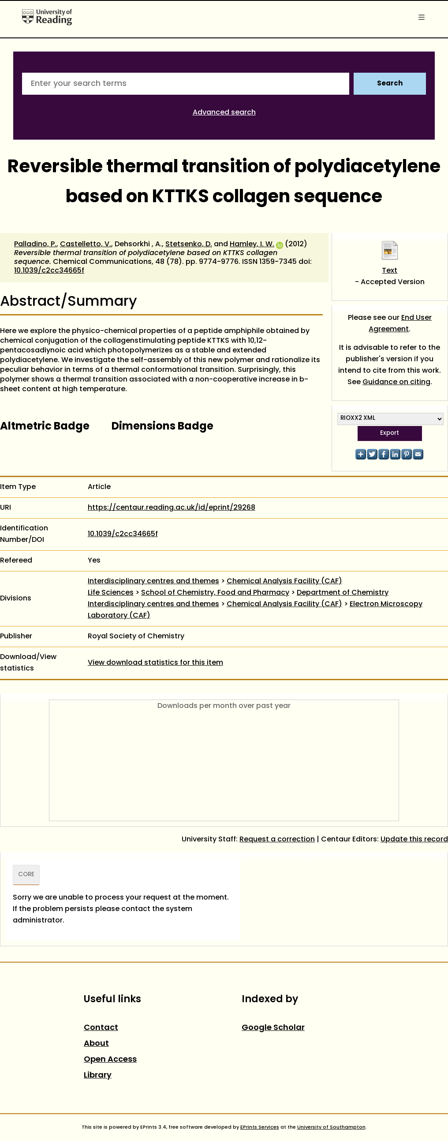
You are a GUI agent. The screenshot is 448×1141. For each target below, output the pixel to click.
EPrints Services (259, 1127)
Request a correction (277, 839)
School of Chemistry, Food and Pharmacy (215, 593)
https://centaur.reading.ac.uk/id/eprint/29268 (171, 508)
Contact (101, 1028)
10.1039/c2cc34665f (49, 271)
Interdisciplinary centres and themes (153, 581)
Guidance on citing (396, 382)
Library (98, 1075)
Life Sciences (111, 593)
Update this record (414, 839)
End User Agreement (400, 323)
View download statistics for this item (155, 663)
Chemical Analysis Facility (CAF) (284, 581)
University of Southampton (331, 1127)
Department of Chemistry (342, 593)
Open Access (110, 1060)
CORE (26, 875)
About (96, 1044)
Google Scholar (273, 1028)
